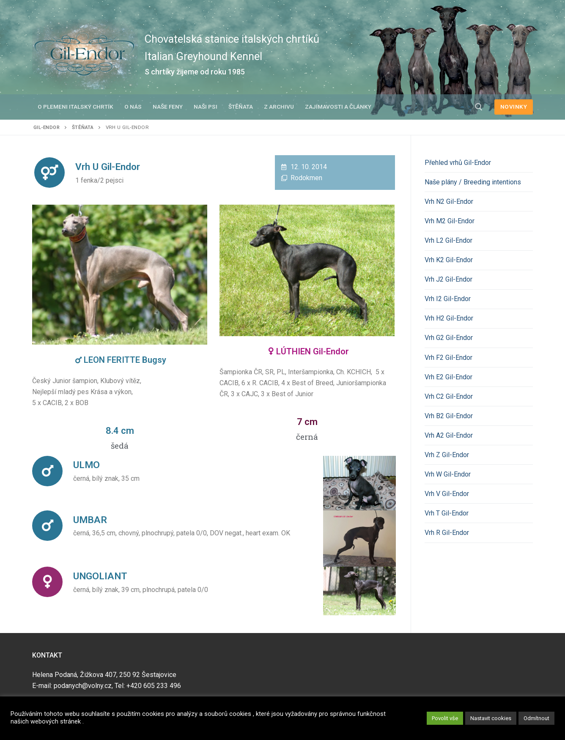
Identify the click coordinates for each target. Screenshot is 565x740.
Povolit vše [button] (445, 718)
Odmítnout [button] (536, 718)
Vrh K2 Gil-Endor (449, 260)
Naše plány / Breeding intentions (473, 182)
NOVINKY (513, 106)
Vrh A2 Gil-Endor (449, 435)
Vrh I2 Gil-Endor (448, 299)
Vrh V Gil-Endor (447, 494)
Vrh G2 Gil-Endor (449, 338)
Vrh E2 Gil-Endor (448, 377)
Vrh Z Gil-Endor (447, 455)
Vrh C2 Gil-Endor (449, 396)
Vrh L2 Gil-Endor (448, 240)
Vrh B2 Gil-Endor (449, 416)
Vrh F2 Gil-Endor (448, 358)
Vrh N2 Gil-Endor (449, 201)
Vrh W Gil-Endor (448, 474)
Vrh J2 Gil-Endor (448, 279)
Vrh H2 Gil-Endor (449, 318)
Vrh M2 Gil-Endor (449, 221)
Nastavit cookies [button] (490, 718)
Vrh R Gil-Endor (447, 533)
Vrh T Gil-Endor (447, 513)
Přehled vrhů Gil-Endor (458, 163)
